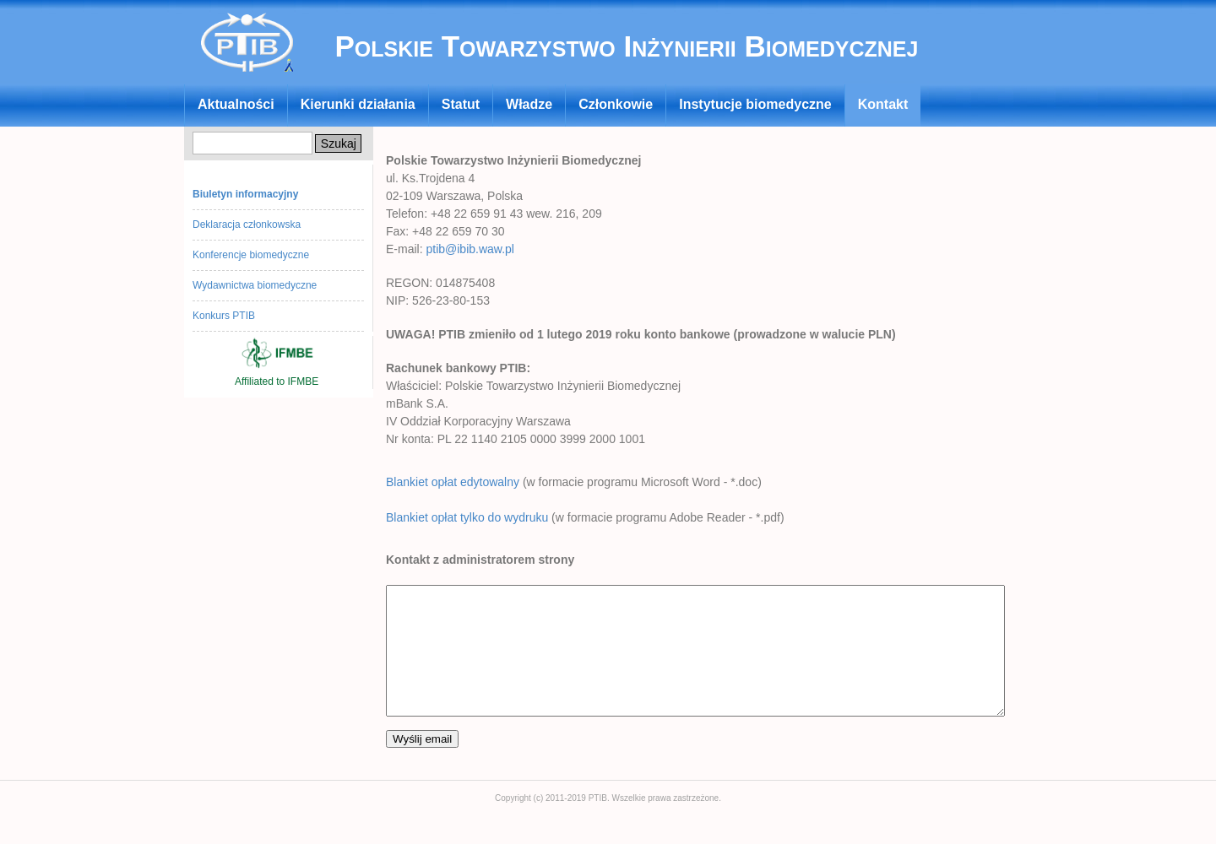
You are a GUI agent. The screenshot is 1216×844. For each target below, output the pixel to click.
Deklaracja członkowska (247, 224)
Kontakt (883, 104)
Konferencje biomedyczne (251, 255)
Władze (529, 104)
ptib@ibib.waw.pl (470, 249)
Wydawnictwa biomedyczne (255, 285)
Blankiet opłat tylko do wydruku (467, 517)
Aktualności (236, 104)
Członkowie (615, 104)
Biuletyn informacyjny (245, 194)
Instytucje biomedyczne (755, 104)
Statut (461, 104)
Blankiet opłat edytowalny (452, 482)
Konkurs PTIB (224, 316)
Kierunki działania (358, 104)
